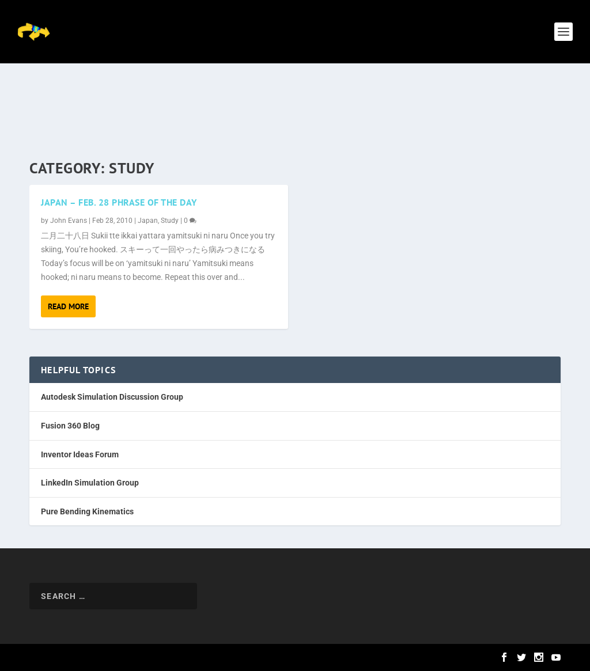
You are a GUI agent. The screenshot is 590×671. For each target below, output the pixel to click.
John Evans (68, 221)
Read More (68, 306)
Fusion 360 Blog (70, 425)
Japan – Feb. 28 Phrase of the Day (119, 202)
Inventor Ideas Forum (80, 454)
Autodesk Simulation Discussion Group (112, 396)
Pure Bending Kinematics (87, 511)
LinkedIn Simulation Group (90, 482)
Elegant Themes (100, 657)
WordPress (194, 657)
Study (170, 221)
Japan (148, 221)
